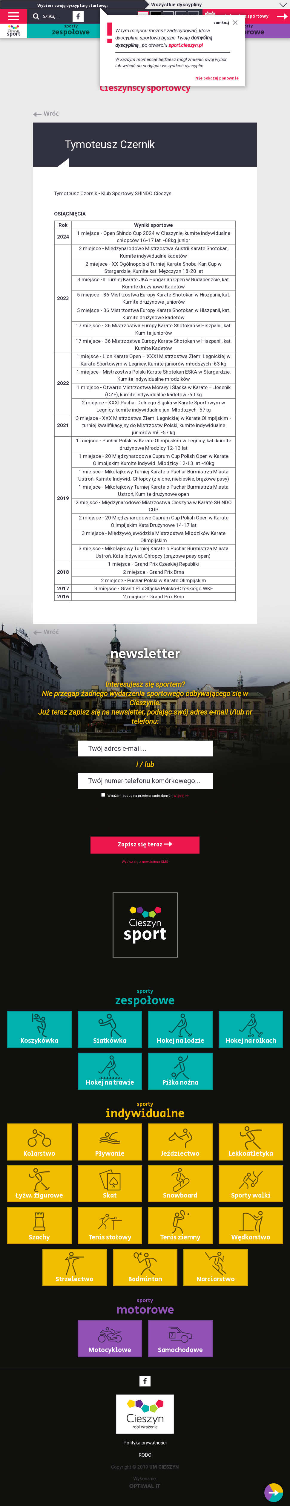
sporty (71, 31)
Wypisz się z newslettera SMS (145, 862)
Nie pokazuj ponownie (217, 78)
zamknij (226, 23)
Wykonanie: (145, 1482)
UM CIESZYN (164, 1467)
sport (13, 34)
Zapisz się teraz (145, 844)
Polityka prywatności (145, 1443)
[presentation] (145, 816)
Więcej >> (181, 796)
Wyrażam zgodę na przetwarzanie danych (140, 796)
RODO (145, 1455)
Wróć (51, 114)
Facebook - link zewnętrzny (78, 18)
